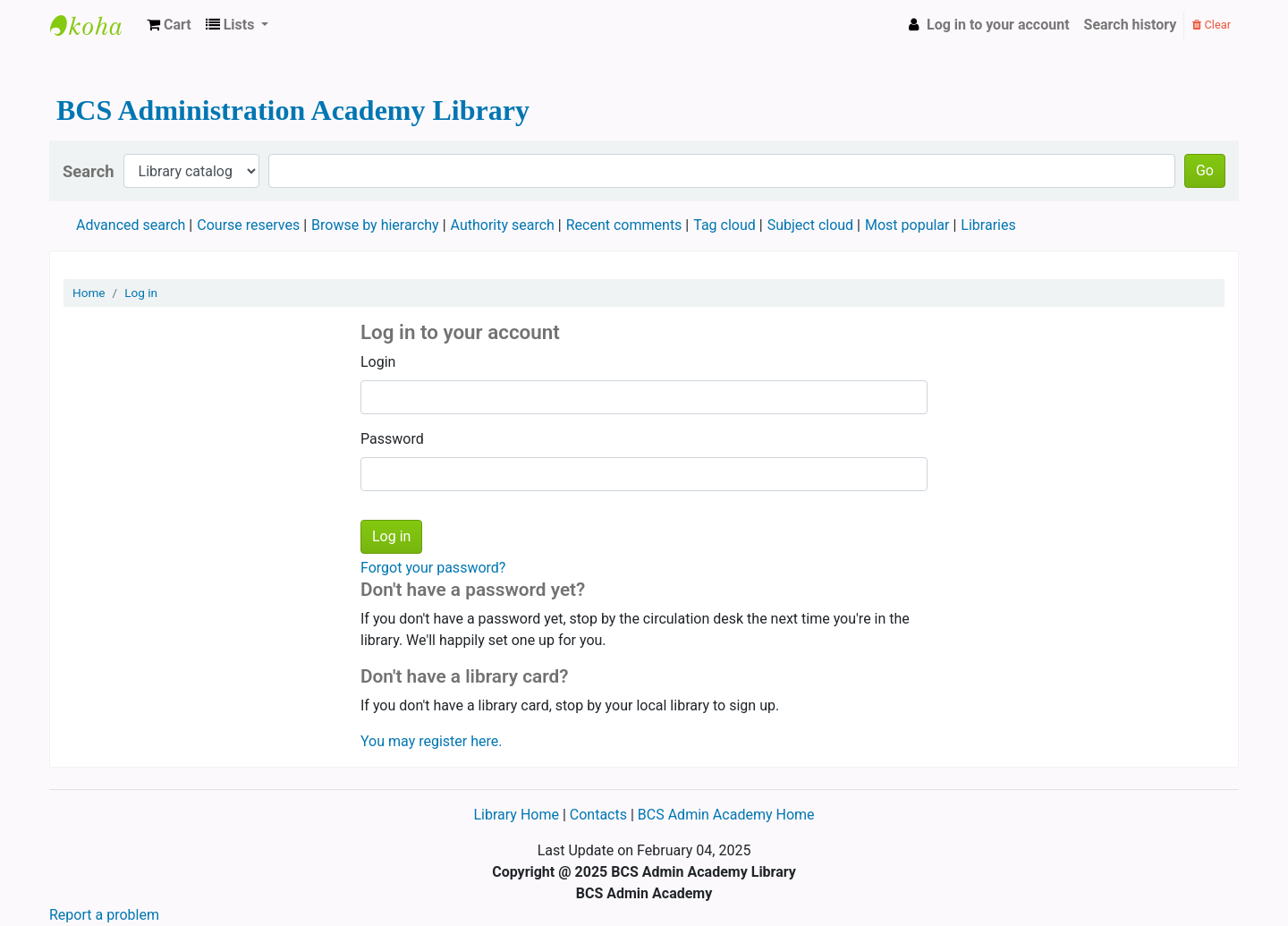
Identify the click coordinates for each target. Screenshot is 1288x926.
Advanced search (130, 225)
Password (392, 438)
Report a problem (104, 914)
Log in (140, 292)
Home (89, 292)
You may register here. (431, 741)
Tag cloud (724, 225)
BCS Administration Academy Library (95, 25)
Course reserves (248, 225)
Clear (1211, 24)
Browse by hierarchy (375, 225)
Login (377, 361)
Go (1205, 170)
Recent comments (624, 225)
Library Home (517, 814)
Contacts (598, 814)
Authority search (503, 225)
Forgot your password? (432, 567)
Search (88, 171)
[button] (169, 25)
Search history (1130, 24)
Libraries (988, 225)
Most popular (907, 225)
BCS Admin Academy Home (726, 814)
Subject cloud (810, 225)
